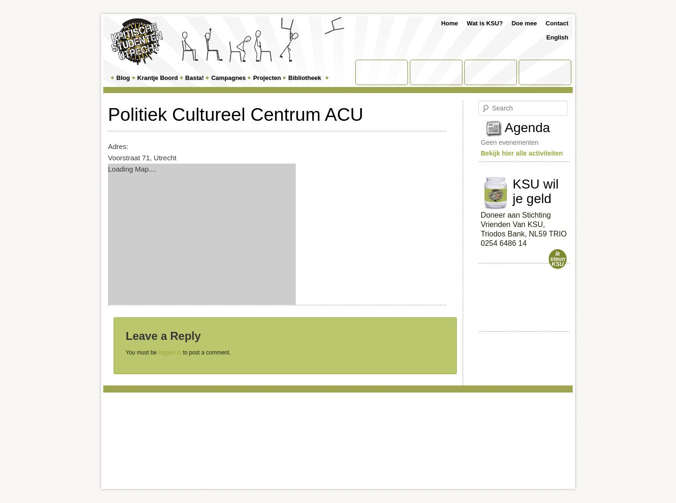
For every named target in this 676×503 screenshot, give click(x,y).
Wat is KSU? (485, 23)
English (557, 37)
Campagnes (228, 77)
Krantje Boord (157, 77)
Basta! (194, 77)
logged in (169, 352)
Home (449, 23)
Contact (556, 23)
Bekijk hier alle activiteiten (522, 153)
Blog (123, 77)
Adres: (118, 146)
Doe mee (524, 23)
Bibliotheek (304, 77)
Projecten (267, 77)
